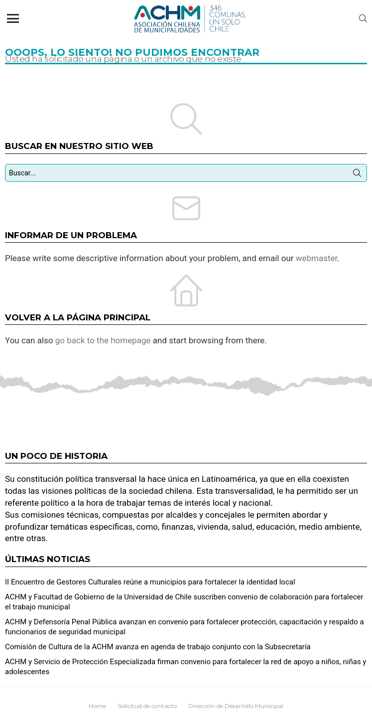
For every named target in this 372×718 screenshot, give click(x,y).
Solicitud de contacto (147, 706)
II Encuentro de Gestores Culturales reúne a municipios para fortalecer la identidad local (150, 581)
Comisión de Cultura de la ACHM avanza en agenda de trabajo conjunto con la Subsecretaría (158, 646)
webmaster (317, 258)
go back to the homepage (103, 340)
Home (97, 706)
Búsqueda (357, 175)
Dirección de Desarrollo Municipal (235, 706)
